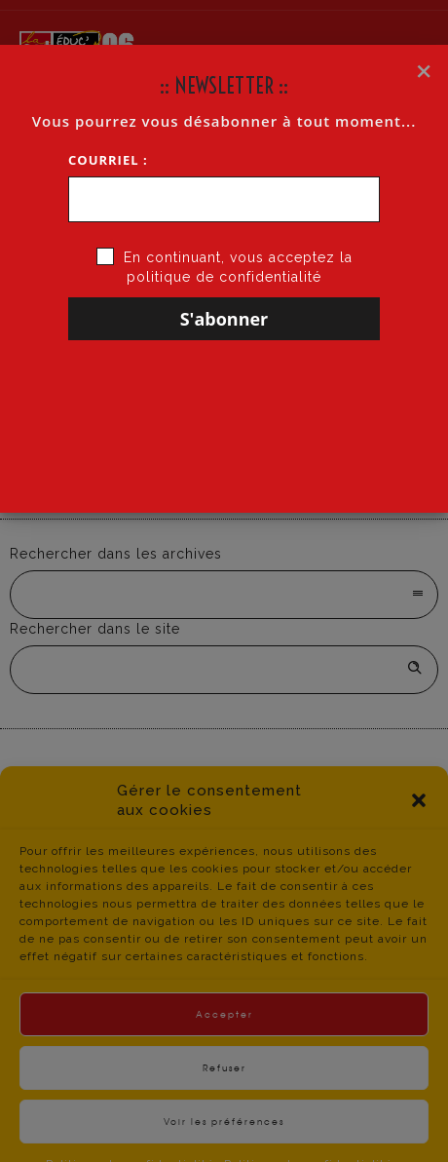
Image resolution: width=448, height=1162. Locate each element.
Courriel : (108, 160)
